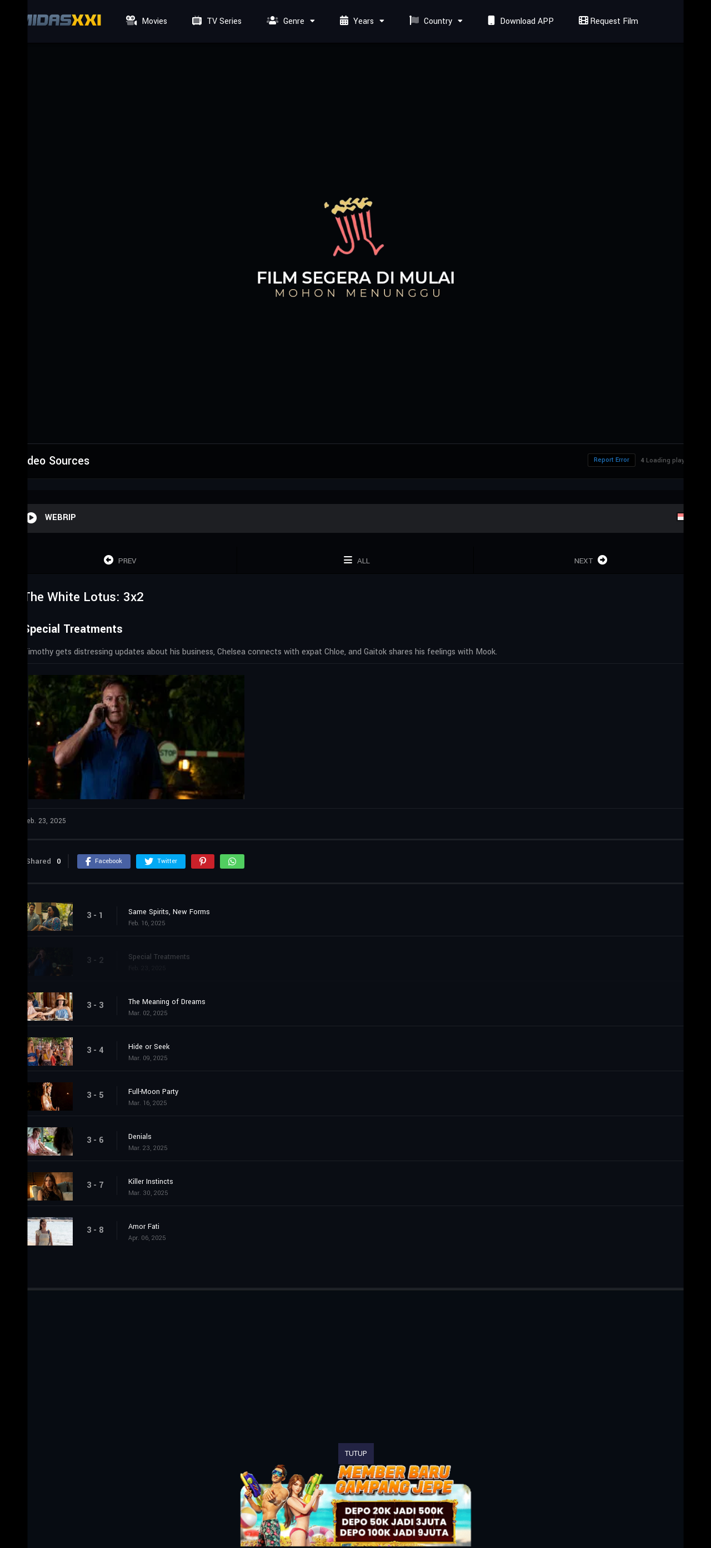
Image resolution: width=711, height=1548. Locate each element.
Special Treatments (159, 957)
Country (429, 21)
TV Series (215, 21)
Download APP (519, 21)
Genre (284, 21)
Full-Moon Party (153, 1092)
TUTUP (356, 1454)
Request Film (607, 21)
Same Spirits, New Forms (169, 912)
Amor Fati (143, 1227)
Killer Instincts (150, 1182)
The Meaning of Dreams (167, 1002)
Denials (140, 1137)
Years (355, 21)
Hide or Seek (148, 1047)
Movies (145, 21)
